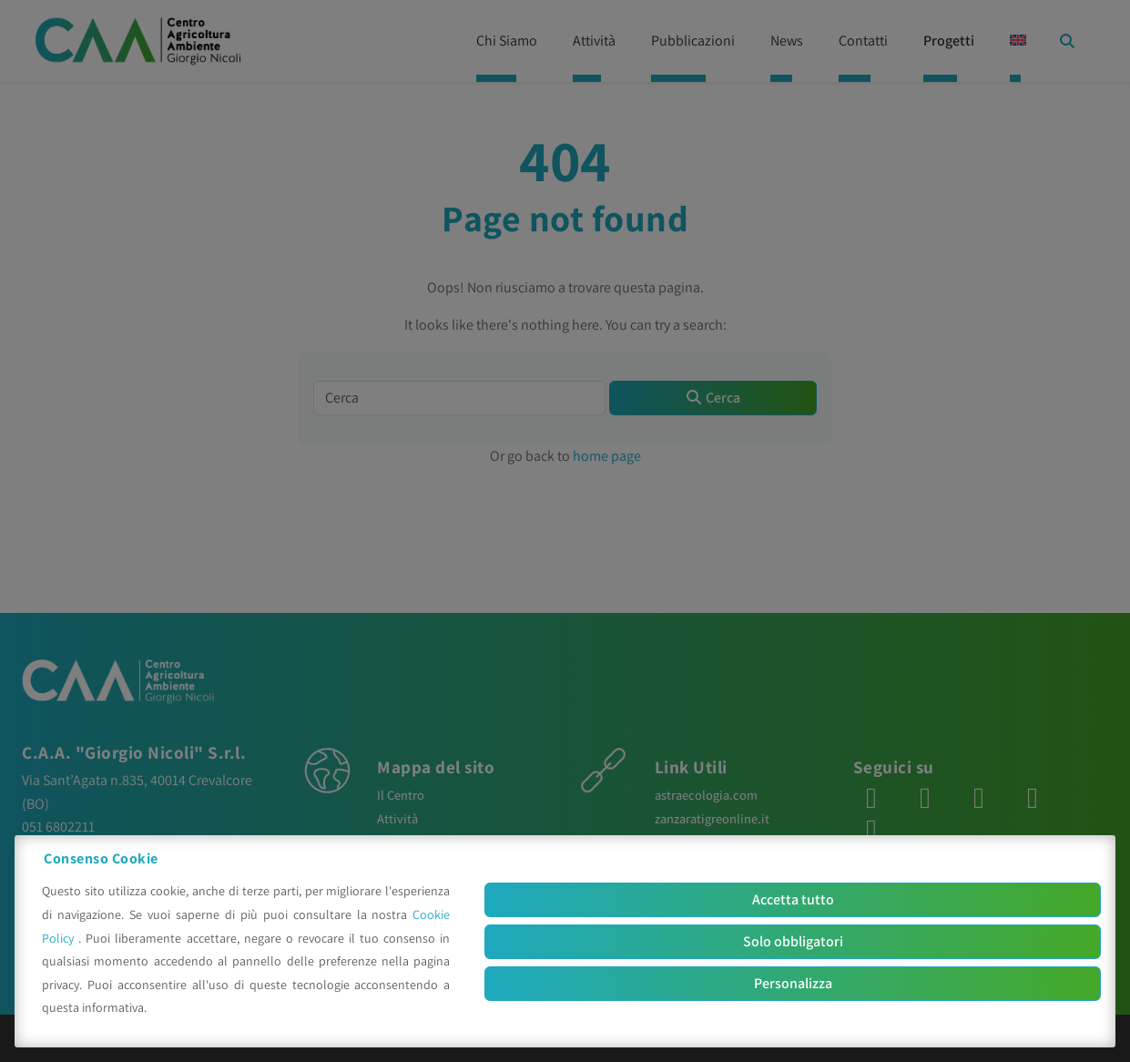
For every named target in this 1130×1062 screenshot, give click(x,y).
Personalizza (793, 983)
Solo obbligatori (793, 941)
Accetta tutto (793, 899)
